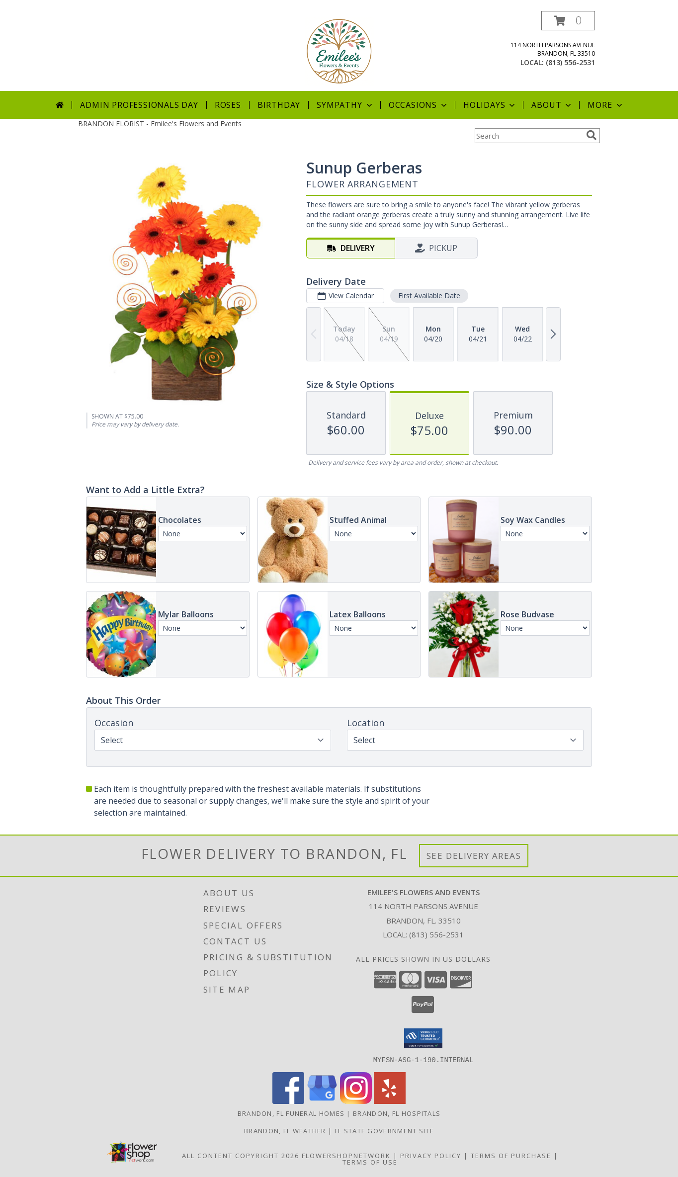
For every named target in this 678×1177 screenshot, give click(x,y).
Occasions (419, 104)
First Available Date (429, 295)
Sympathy (345, 104)
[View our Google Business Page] (322, 1100)
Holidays (490, 104)
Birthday (278, 104)
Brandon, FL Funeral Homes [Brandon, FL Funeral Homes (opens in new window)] (291, 1112)
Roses (228, 104)
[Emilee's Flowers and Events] (339, 51)
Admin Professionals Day (139, 104)
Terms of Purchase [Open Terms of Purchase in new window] (511, 1155)
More (606, 104)
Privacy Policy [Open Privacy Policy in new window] (430, 1155)
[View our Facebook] (288, 1100)
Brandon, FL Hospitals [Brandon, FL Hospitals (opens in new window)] (396, 1112)
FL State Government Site (384, 1130)
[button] (568, 20)
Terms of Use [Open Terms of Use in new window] (370, 1161)
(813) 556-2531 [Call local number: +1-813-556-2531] (570, 62)
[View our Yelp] (390, 1100)
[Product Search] (528, 136)
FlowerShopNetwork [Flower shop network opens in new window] (346, 1155)
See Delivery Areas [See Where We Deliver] (473, 855)
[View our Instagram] (356, 1100)
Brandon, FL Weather (285, 1130)
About (552, 104)
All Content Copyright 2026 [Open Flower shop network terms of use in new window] (240, 1155)
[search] (591, 135)
